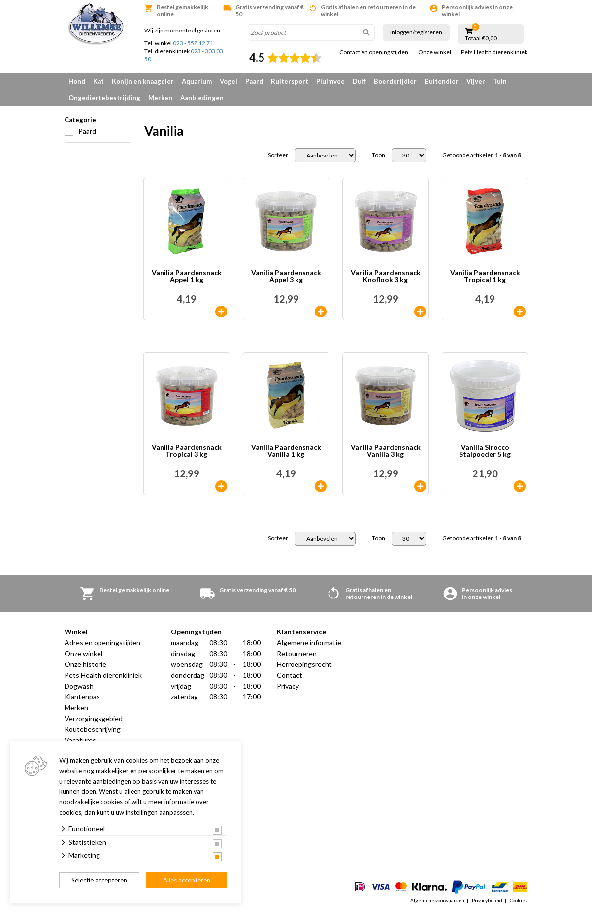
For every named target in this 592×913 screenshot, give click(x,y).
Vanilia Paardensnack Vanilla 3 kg (386, 451)
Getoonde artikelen (481, 155)
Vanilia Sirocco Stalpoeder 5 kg (485, 451)
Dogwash (79, 686)
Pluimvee (330, 81)
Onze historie (85, 664)
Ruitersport (289, 81)
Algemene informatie (309, 642)
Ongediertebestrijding (104, 98)
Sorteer (278, 155)
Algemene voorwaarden (437, 900)
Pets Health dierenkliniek (494, 52)
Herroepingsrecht (304, 664)
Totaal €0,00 (481, 38)
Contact (289, 675)
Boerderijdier (395, 81)
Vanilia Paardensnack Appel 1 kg (187, 276)
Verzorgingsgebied (94, 718)
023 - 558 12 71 (193, 43)
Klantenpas (82, 697)
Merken (160, 98)
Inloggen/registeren (416, 32)
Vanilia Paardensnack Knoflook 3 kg (386, 276)
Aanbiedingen (202, 98)
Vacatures (80, 740)
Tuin (500, 81)
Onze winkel (434, 52)
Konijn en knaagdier (143, 81)
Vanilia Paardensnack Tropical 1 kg (485, 276)
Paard (254, 81)
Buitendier (442, 81)
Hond (76, 81)
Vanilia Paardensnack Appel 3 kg (286, 276)
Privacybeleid (487, 900)
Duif (359, 81)
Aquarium (197, 81)
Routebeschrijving (93, 729)
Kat (98, 81)
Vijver (475, 81)
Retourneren (297, 653)
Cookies (518, 900)
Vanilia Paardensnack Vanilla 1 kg (286, 451)
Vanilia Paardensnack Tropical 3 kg (187, 451)
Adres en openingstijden (102, 642)
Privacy (288, 686)
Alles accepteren (186, 880)
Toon (378, 155)
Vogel (228, 81)
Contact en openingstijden (373, 52)
